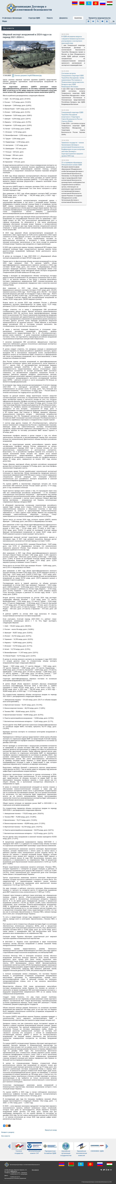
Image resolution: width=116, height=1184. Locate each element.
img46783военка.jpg (35, 75)
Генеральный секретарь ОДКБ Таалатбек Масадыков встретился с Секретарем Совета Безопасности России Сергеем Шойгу (72, 117)
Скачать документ (19, 75)
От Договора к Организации (12, 18)
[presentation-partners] (9, 1146)
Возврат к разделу (7, 1132)
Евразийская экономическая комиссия (81, 1150)
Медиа (4, 21)
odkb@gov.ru (13, 1171)
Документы (63, 18)
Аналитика (78, 18)
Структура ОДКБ (34, 18)
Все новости (8, 28)
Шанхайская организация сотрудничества (65, 1150)
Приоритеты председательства (100, 18)
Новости (50, 18)
